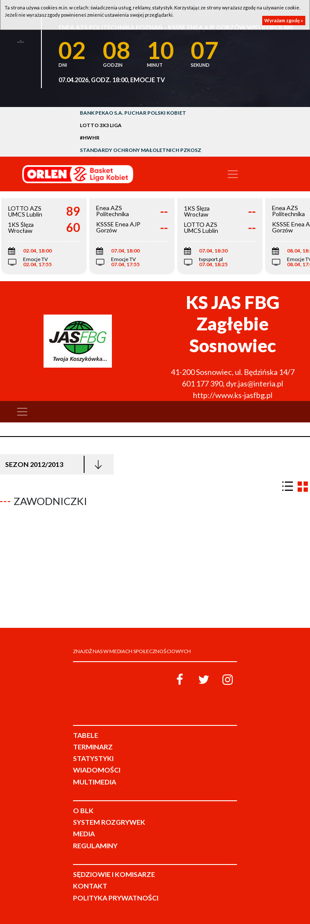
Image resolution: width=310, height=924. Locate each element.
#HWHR (89, 137)
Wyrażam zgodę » (283, 20)
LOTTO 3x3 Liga (101, 125)
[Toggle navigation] (233, 174)
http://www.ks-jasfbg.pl (232, 395)
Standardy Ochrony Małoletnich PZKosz (140, 150)
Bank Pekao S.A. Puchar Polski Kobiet (133, 113)
